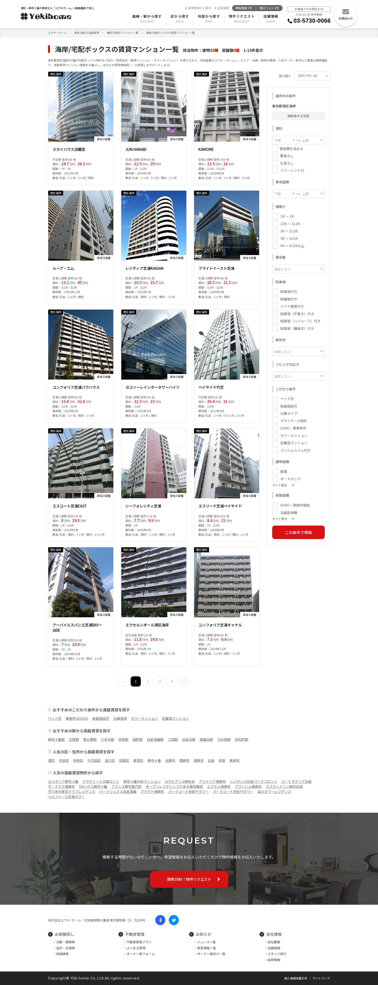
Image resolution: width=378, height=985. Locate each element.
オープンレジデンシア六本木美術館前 (174, 786)
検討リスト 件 (269, 8)
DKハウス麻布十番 (93, 786)
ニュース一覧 (206, 942)
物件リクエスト (242, 16)
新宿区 (138, 760)
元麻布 (170, 760)
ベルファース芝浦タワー (66, 796)
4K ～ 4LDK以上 (292, 245)
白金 (211, 760)
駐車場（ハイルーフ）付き (300, 320)
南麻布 (199, 760)
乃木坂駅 (224, 739)
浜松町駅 (241, 739)
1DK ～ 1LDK (290, 223)
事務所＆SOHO (77, 718)
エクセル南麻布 (219, 786)
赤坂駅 (123, 739)
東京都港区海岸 (284, 106)
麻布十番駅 (56, 739)
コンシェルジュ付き (295, 449)
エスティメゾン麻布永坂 (284, 786)
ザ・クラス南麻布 (61, 786)
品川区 (110, 760)
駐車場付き (288, 290)
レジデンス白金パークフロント (253, 781)
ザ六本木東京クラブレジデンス (71, 791)
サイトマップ (321, 978)
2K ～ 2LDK (289, 230)
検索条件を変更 (298, 116)
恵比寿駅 (90, 739)
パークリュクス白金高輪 (117, 791)
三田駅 (173, 739)
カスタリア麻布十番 (63, 781)
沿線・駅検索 (65, 942)
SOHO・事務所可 (293, 426)
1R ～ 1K (287, 215)
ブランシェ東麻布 (248, 786)
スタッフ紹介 (277, 953)
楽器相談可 (288, 404)
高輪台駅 (206, 739)
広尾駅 (74, 739)
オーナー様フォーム (141, 953)
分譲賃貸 (120, 718)
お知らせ (203, 934)
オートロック (290, 477)
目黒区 (124, 760)
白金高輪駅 (155, 739)
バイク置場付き (292, 305)
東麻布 (235, 760)
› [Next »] (183, 681)
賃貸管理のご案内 (198, 8)
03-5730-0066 (312, 20)
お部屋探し (64, 934)
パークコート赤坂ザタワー (188, 791)
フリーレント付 (292, 170)
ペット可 (287, 397)
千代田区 (94, 760)
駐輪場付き (288, 298)
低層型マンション (293, 441)
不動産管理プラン (139, 942)
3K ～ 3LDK (289, 238)
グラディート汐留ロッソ (100, 781)
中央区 (78, 760)
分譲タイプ (288, 412)
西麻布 (184, 760)
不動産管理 (134, 934)
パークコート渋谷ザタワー (233, 791)
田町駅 (138, 739)
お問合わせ (345, 18)
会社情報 (222, 8)
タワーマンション (293, 434)
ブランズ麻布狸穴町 (126, 786)
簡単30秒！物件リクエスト (189, 879)
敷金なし (287, 155)
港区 (51, 760)
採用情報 (274, 959)
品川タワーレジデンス (274, 791)
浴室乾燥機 (288, 511)
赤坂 (222, 760)
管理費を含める (291, 148)
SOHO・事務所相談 (295, 503)
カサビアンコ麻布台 (180, 781)
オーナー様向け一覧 (211, 953)
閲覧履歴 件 (244, 8)
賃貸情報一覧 (206, 948)
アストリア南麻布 (212, 781)
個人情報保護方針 (295, 978)
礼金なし (287, 162)
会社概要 (274, 942)
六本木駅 (107, 739)
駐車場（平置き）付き (297, 313)
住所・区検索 (65, 948)
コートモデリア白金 (296, 781)
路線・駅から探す (147, 16)
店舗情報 (270, 16)
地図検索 (62, 953)
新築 (283, 470)
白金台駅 (189, 739)
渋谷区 (64, 760)
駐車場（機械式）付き (297, 327)
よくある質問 (136, 948)
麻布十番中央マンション (142, 781)
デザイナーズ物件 (293, 419)
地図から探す (209, 16)
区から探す (180, 16)
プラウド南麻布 (152, 791)
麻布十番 (154, 760)
